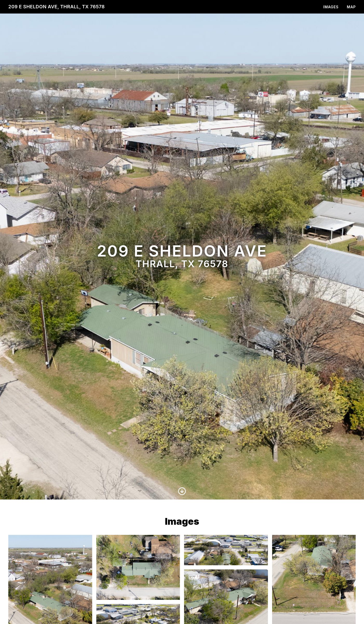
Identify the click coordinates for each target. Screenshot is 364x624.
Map (351, 7)
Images (331, 7)
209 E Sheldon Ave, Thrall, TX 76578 (56, 6)
